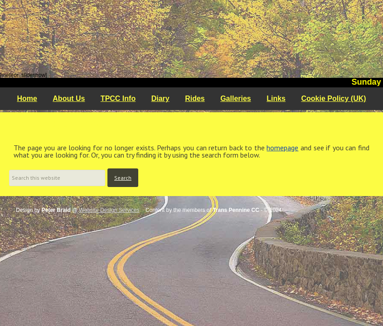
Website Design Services (109, 210)
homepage (282, 147)
